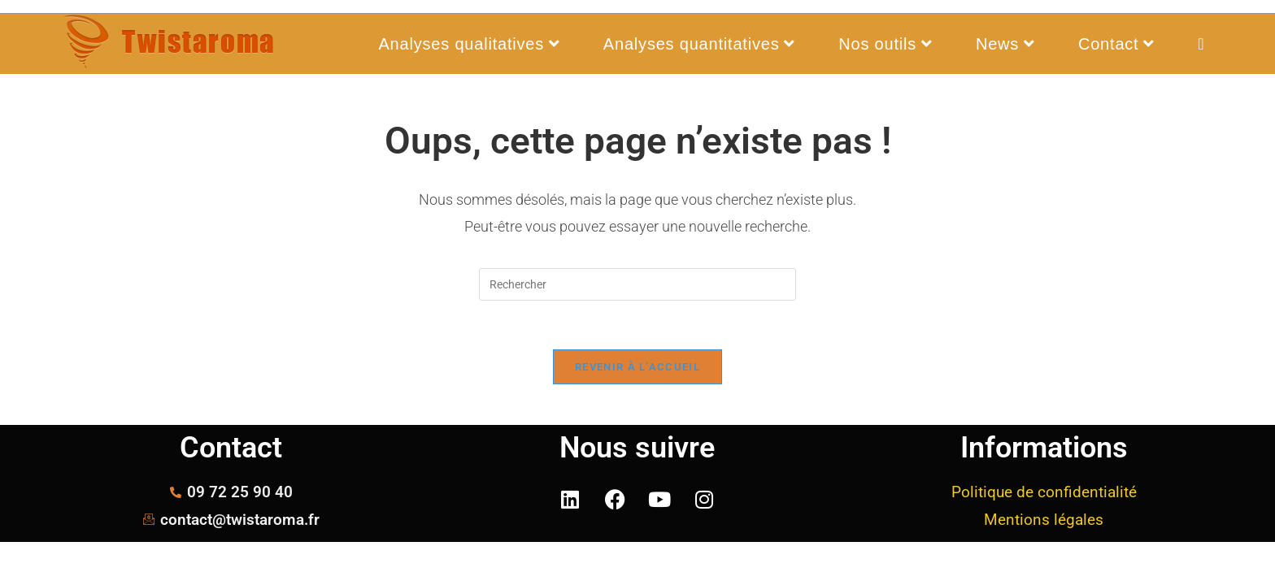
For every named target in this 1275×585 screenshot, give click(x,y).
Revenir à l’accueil (637, 367)
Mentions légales (1043, 519)
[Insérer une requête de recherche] (637, 284)
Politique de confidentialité (1044, 492)
